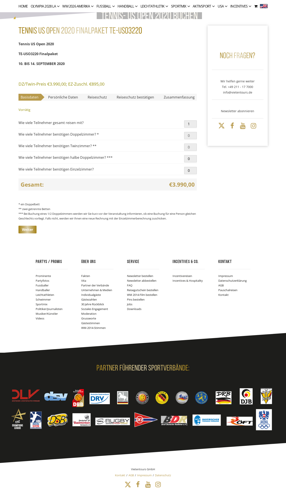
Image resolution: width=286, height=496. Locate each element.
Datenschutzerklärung (232, 281)
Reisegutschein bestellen (142, 290)
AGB (221, 285)
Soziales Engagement (94, 309)
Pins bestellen (136, 299)
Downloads (134, 309)
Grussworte (88, 318)
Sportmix (41, 304)
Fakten (85, 276)
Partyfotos (42, 281)
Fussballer (42, 285)
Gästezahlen (89, 299)
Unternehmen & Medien (96, 290)
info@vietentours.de (237, 92)
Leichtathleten (45, 295)
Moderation (88, 314)
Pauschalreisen (227, 290)
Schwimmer (43, 299)
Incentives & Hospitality (188, 281)
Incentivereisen (182, 276)
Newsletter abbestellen (141, 281)
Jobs (129, 304)
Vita (83, 281)
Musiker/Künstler (47, 314)
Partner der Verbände (95, 285)
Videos (40, 318)
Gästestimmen (90, 323)
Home (23, 6)
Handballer (43, 290)
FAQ (129, 285)
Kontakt (223, 295)
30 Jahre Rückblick (92, 304)
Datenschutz (163, 475)
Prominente (43, 276)
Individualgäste (91, 295)
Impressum (225, 276)
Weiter (27, 229)
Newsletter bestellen (140, 276)
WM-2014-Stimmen (93, 328)
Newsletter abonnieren (237, 111)
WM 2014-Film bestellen (142, 295)
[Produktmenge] (190, 124)
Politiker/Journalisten (49, 309)
